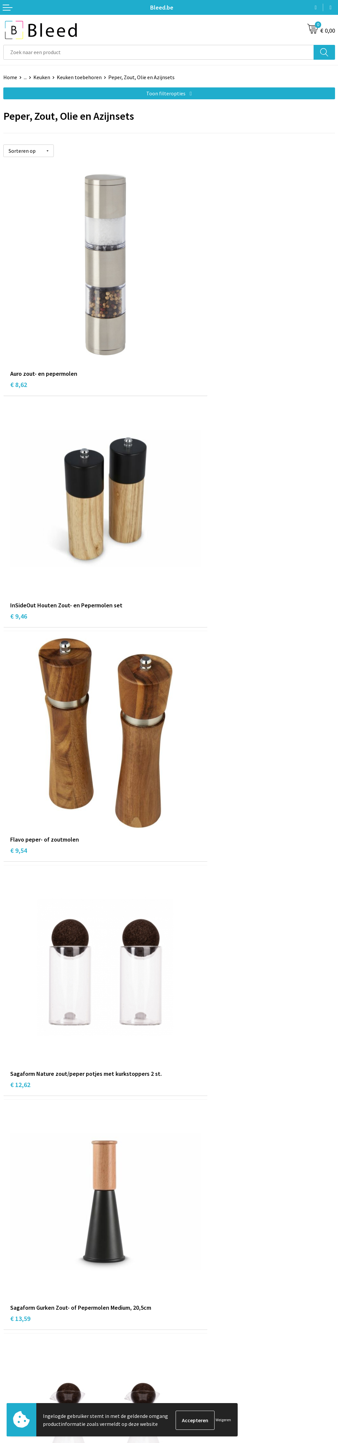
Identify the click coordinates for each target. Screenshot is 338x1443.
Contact (12, 1356)
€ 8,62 (18, 345)
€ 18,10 (186, 940)
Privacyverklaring (192, 1376)
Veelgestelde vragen (195, 1265)
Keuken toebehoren (79, 77)
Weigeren (223, 1420)
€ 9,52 (18, 940)
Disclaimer (184, 1386)
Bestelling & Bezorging (29, 1366)
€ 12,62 (186, 540)
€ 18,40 (20, 1136)
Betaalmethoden (22, 1376)
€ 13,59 (20, 736)
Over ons (182, 1255)
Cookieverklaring (191, 1366)
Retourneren (17, 1386)
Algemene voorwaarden (199, 1356)
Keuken (41, 77)
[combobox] (158, 52)
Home (10, 77)
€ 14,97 (186, 745)
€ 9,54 (18, 540)
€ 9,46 (184, 345)
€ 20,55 (186, 1136)
